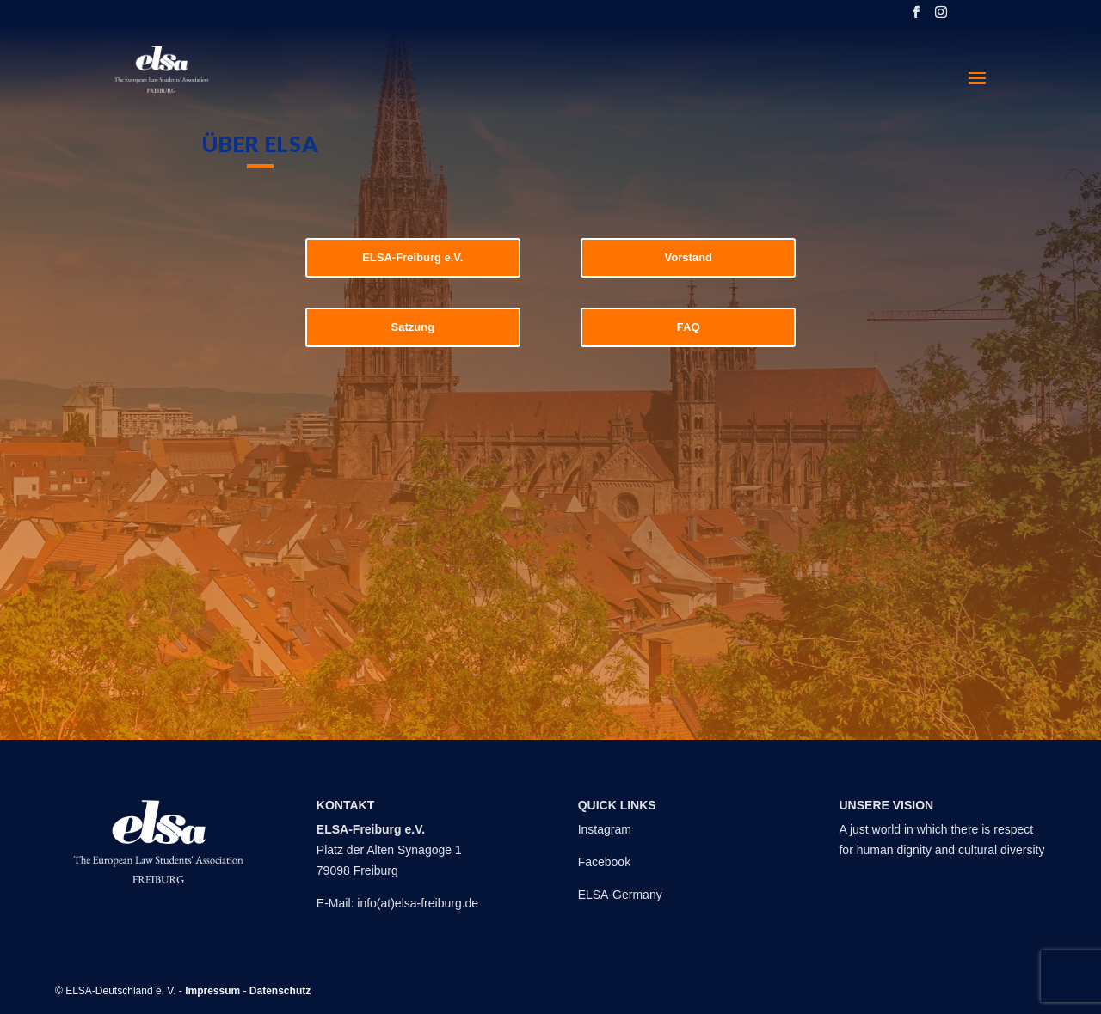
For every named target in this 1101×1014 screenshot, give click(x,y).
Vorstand (687, 257)
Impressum (212, 991)
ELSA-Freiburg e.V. (412, 257)
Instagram (604, 829)
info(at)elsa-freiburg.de (417, 903)
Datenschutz (280, 991)
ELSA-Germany (620, 894)
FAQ (688, 327)
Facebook (604, 862)
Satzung (413, 327)
